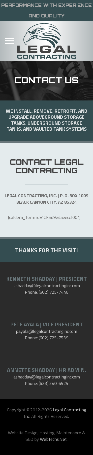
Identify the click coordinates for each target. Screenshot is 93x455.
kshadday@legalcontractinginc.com (46, 285)
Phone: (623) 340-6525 (46, 383)
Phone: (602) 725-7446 (46, 292)
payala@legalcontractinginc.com (46, 331)
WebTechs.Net (53, 439)
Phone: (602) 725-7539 (46, 337)
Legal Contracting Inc (55, 413)
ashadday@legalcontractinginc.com (46, 376)
